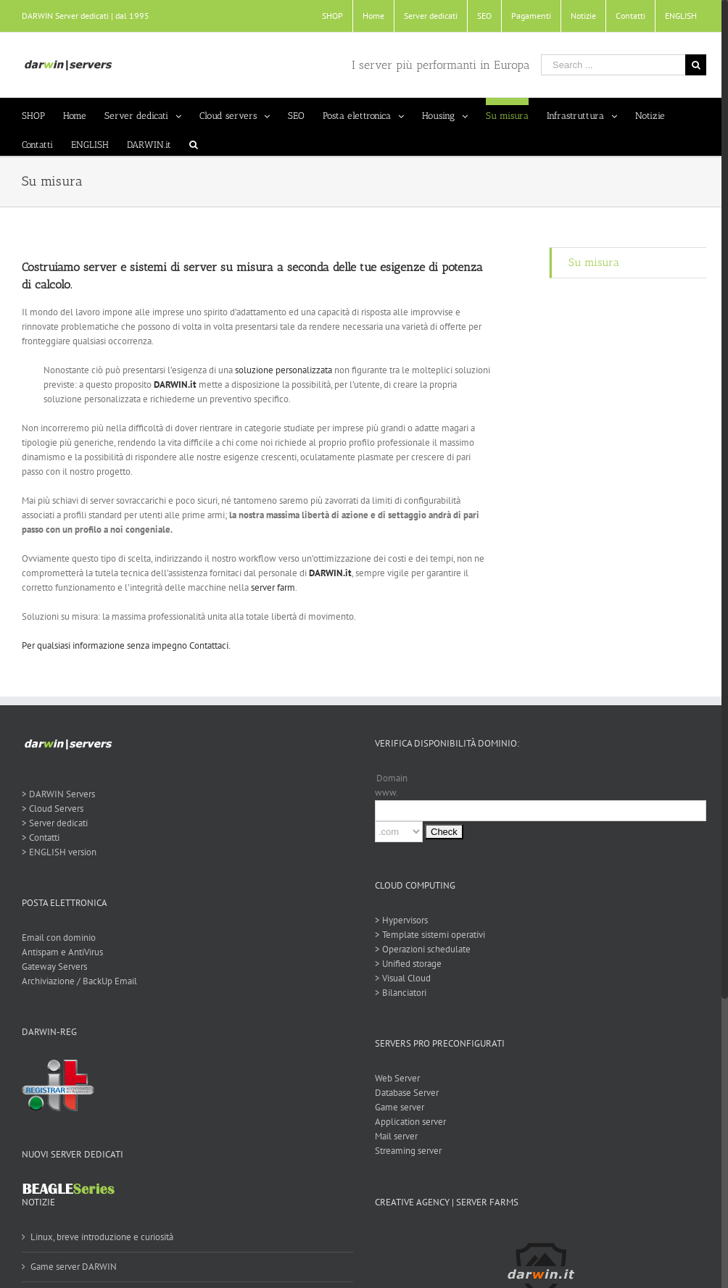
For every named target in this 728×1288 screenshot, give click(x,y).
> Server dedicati (55, 823)
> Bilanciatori (397, 992)
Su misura (588, 262)
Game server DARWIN (73, 1266)
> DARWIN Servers (58, 794)
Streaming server (405, 1150)
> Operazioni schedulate (420, 949)
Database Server (404, 1093)
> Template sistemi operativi (427, 934)
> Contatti (40, 837)
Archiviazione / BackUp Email (79, 981)
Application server (407, 1121)
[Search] (193, 141)
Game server (396, 1107)
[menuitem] (326, 16)
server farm (273, 587)
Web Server (394, 1078)
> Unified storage (405, 963)
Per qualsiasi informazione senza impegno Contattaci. (126, 645)
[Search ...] (606, 64)
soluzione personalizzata (283, 370)
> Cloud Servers (52, 808)
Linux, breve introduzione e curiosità (101, 1237)
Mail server (393, 1136)
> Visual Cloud (400, 978)
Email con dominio (59, 937)
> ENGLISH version (59, 852)
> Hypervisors (398, 920)
